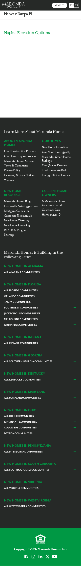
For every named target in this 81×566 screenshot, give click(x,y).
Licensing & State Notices (19, 175)
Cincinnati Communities (20, 422)
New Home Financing (17, 225)
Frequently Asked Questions (21, 206)
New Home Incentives (55, 147)
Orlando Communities (19, 296)
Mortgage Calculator (16, 211)
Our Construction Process (19, 151)
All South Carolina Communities (26, 470)
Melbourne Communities (21, 319)
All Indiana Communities (21, 343)
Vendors (9, 180)
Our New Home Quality (56, 152)
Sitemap (9, 234)
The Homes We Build (55, 170)
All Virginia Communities (21, 488)
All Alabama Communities (21, 272)
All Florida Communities (20, 290)
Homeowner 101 (51, 214)
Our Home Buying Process (20, 156)
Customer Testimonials (18, 215)
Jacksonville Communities (22, 313)
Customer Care (51, 210)
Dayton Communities (18, 433)
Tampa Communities (17, 302)
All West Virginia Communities (25, 506)
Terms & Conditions (16, 165)
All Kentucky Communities (22, 379)
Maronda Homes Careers (19, 161)
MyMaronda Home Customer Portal (53, 203)
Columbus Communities (20, 427)
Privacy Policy (12, 170)
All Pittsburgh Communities (23, 451)
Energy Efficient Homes (56, 175)
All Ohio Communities (19, 416)
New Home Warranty (16, 220)
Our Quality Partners (54, 165)
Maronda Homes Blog (17, 201)
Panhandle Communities (20, 324)
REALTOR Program (15, 230)
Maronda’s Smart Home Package (56, 158)
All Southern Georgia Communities (28, 361)
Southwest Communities (21, 307)
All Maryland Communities (22, 398)
